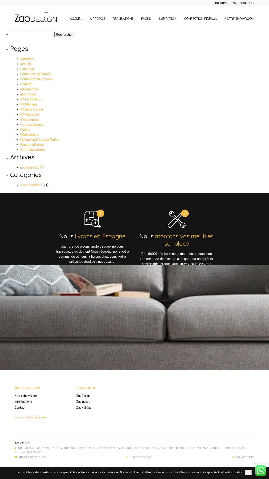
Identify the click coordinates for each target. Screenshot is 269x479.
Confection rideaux (200, 19)
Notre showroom (239, 19)
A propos (97, 19)
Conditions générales (35, 74)
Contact (247, 2)
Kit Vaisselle (29, 114)
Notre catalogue (32, 125)
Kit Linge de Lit (31, 99)
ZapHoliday (83, 407)
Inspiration (167, 19)
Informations (226, 2)
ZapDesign (83, 395)
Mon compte (29, 119)
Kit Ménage (28, 104)
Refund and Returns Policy (39, 140)
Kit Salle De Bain (32, 109)
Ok (248, 472)
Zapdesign (22, 442)
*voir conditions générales (30, 417)
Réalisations (123, 19)
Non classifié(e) (32, 185)
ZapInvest (83, 401)
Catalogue (27, 69)
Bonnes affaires (32, 145)
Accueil (76, 19)
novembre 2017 (31, 167)
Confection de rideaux (36, 79)
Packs (146, 19)
